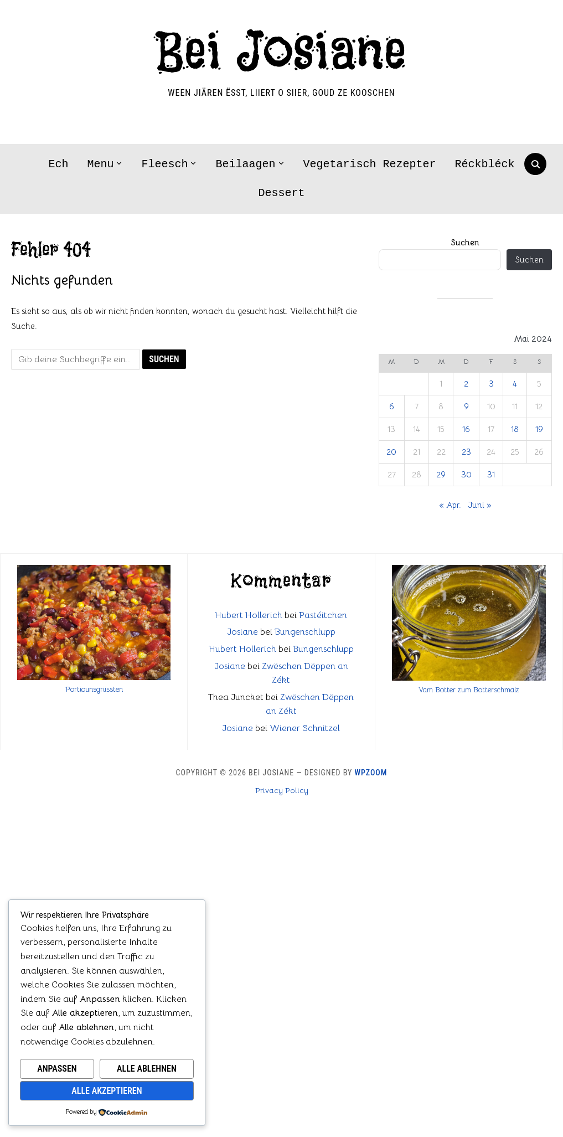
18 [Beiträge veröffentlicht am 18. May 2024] (515, 429)
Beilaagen (245, 164)
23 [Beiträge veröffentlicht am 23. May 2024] (466, 451)
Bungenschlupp (305, 631)
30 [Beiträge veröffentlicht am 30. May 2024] (466, 474)
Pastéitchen (323, 615)
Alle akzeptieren (106, 1090)
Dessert (281, 193)
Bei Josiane (281, 52)
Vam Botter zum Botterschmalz (469, 689)
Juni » (479, 505)
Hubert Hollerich (248, 615)
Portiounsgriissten (94, 689)
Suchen (465, 242)
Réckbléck (485, 164)
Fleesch (164, 164)
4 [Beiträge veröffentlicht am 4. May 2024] (515, 383)
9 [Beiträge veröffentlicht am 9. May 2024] (466, 406)
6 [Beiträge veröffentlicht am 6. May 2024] (391, 406)
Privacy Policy (281, 790)
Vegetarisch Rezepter (369, 164)
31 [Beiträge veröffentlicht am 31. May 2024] (491, 474)
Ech (58, 164)
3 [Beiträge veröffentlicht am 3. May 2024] (491, 383)
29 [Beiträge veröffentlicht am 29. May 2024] (441, 474)
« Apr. (450, 505)
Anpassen (56, 1068)
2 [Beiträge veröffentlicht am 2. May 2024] (466, 383)
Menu (100, 164)
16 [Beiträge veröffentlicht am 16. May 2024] (466, 429)
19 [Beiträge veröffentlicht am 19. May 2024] (539, 429)
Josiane (242, 631)
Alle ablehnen (147, 1068)
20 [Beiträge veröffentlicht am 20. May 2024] (391, 451)
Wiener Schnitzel (305, 728)
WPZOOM (371, 772)
